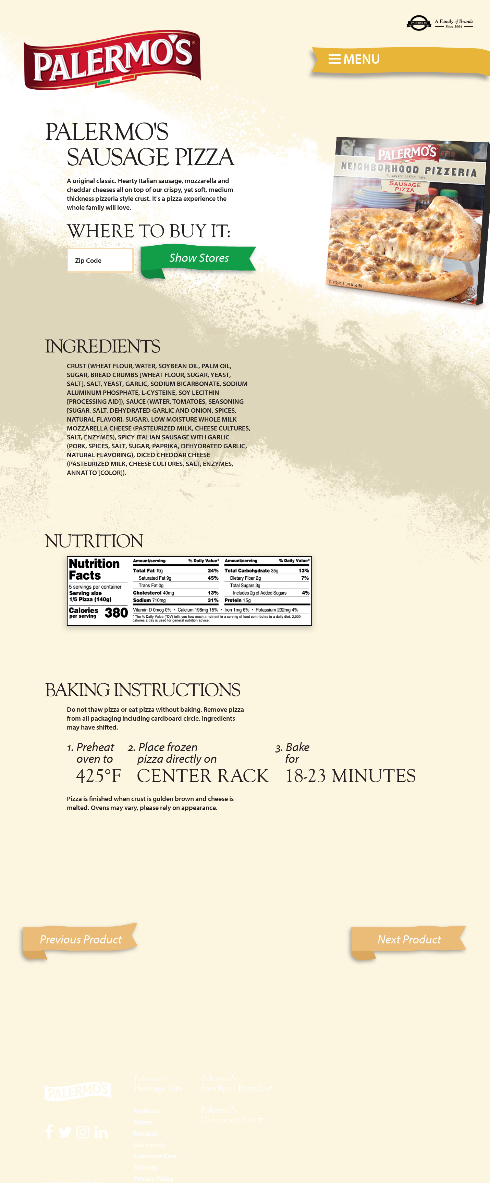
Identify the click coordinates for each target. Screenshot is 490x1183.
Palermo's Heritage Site (158, 1083)
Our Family (149, 1144)
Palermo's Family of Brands (232, 1083)
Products (147, 1110)
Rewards (146, 1133)
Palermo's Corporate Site (228, 1114)
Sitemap (146, 1167)
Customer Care (155, 1156)
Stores (143, 1122)
